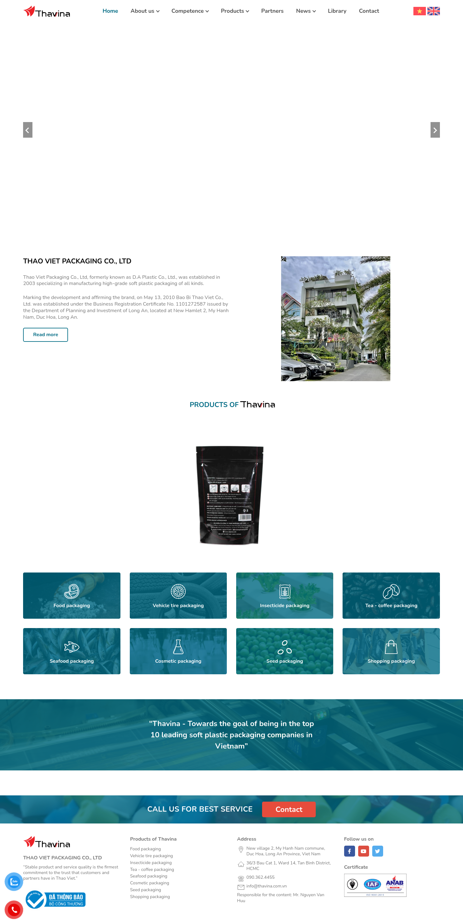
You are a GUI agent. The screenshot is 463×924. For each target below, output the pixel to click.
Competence (188, 11)
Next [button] (435, 130)
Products (232, 11)
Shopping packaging (150, 897)
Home (110, 11)
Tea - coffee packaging (152, 869)
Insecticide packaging (151, 863)
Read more (45, 334)
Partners (272, 11)
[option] (231, 130)
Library (337, 11)
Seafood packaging (148, 876)
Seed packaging (145, 890)
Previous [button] (27, 130)
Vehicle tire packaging (151, 856)
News (303, 11)
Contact (369, 11)
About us (142, 11)
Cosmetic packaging (149, 883)
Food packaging (145, 849)
